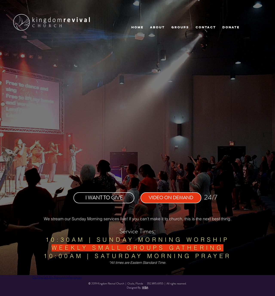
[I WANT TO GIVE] (103, 197)
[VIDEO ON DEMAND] (171, 197)
